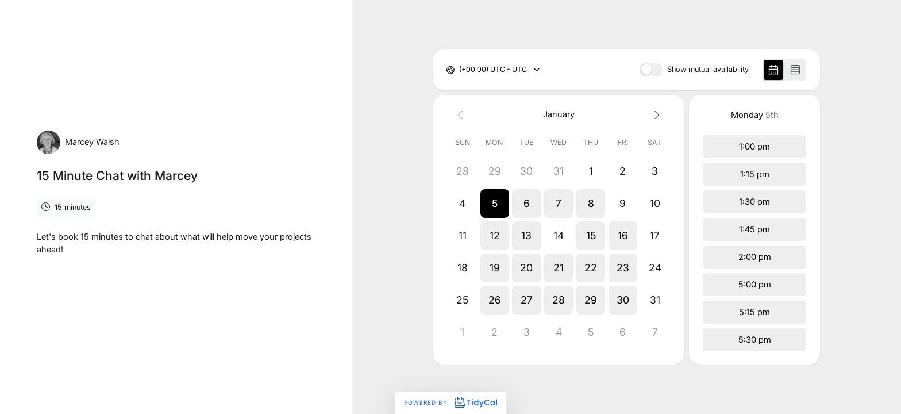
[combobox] (460, 69)
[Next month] (655, 114)
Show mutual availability (708, 70)
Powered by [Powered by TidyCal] (450, 402)
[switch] (651, 69)
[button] (495, 203)
